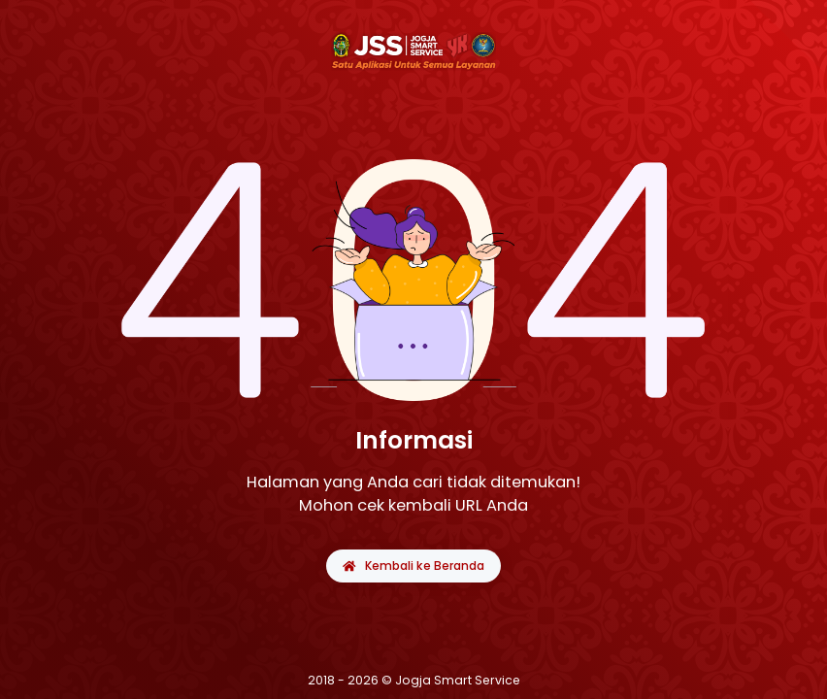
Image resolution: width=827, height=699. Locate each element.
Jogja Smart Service (457, 680)
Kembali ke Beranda (413, 565)
